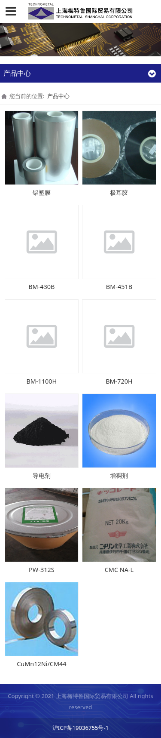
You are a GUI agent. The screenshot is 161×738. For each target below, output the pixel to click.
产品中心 (58, 96)
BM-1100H (41, 381)
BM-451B (119, 287)
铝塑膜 (42, 192)
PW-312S (41, 570)
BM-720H (119, 381)
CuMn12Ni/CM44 (41, 664)
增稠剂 (119, 475)
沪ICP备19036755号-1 (80, 728)
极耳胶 (119, 192)
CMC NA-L (119, 570)
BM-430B (41, 287)
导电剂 (42, 475)
